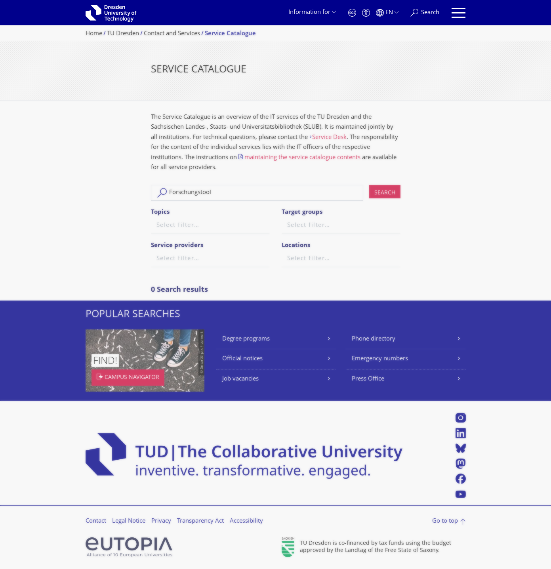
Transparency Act (200, 521)
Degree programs (246, 339)
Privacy (161, 521)
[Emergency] (352, 13)
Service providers (177, 246)
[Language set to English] (387, 13)
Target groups (302, 212)
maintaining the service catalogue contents (302, 158)
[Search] (424, 13)
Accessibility (246, 521)
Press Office (368, 379)
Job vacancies (240, 379)
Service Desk (329, 138)
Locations (296, 246)
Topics (160, 212)
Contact (96, 521)
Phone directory (373, 339)
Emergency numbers (380, 359)
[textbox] (210, 226)
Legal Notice (128, 521)
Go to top (445, 521)
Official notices (242, 359)
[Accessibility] (366, 13)
